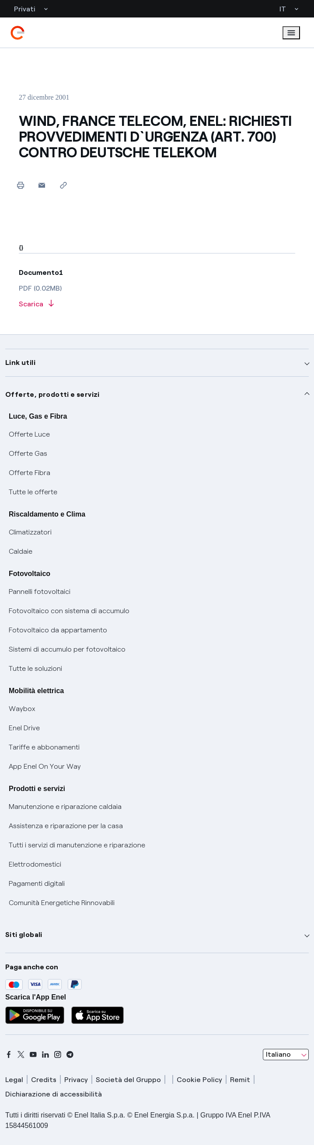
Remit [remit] (240, 1080)
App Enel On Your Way (45, 766)
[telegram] (69, 1054)
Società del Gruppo (128, 1080)
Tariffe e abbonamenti (44, 747)
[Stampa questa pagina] (20, 185)
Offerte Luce (29, 434)
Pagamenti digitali (37, 883)
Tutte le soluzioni (35, 668)
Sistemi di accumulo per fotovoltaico (67, 649)
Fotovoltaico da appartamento (58, 630)
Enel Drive (24, 728)
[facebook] (8, 1054)
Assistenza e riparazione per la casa (66, 826)
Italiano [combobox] (278, 1054)
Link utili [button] (20, 362)
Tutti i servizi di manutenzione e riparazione (77, 845)
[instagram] (57, 1054)
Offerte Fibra (29, 472)
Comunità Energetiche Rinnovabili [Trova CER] (62, 903)
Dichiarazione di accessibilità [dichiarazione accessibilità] (53, 1094)
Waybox (22, 708)
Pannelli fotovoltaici (39, 591)
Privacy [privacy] (76, 1080)
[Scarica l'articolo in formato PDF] (157, 304)
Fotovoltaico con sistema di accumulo (69, 611)
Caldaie (20, 551)
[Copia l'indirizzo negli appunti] (63, 185)
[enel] (17, 33)
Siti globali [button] (23, 934)
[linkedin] (45, 1054)
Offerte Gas (28, 453)
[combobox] (286, 1054)
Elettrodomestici (35, 864)
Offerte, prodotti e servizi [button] (52, 394)
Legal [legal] (14, 1080)
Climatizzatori (30, 532)
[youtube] (33, 1054)
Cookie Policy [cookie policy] (199, 1080)
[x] (20, 1054)
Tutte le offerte (33, 492)
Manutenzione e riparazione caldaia (65, 806)
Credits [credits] (43, 1080)
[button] (42, 185)
